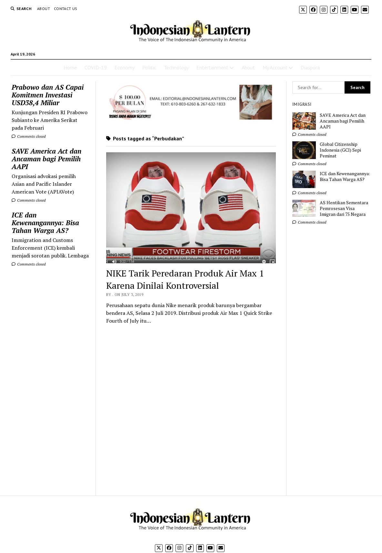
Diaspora (310, 67)
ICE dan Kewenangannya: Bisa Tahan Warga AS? (45, 222)
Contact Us (65, 8)
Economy (125, 67)
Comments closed (28, 136)
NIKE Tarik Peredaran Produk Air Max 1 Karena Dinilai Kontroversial (185, 279)
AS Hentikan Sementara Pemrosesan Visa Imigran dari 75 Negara (344, 208)
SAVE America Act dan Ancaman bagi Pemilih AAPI (46, 158)
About (43, 8)
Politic (149, 67)
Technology (176, 67)
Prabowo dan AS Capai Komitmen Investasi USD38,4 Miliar (48, 94)
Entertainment (212, 67)
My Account (275, 67)
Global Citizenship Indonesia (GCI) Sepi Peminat (340, 150)
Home (70, 67)
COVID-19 (96, 67)
